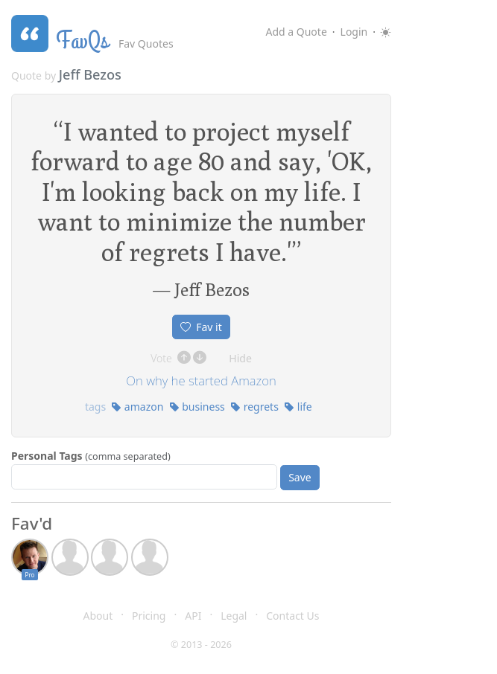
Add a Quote (295, 32)
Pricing (148, 616)
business (197, 406)
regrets (254, 406)
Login (354, 32)
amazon (137, 406)
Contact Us (292, 616)
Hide (240, 358)
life (298, 406)
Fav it (201, 327)
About (98, 616)
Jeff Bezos (90, 74)
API (193, 616)
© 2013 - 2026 (201, 644)
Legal (234, 616)
